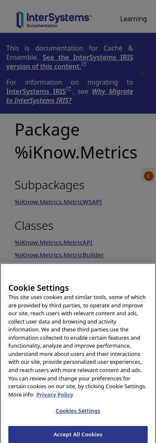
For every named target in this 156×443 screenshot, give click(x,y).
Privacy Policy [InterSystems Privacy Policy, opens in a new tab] (55, 397)
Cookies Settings (78, 413)
